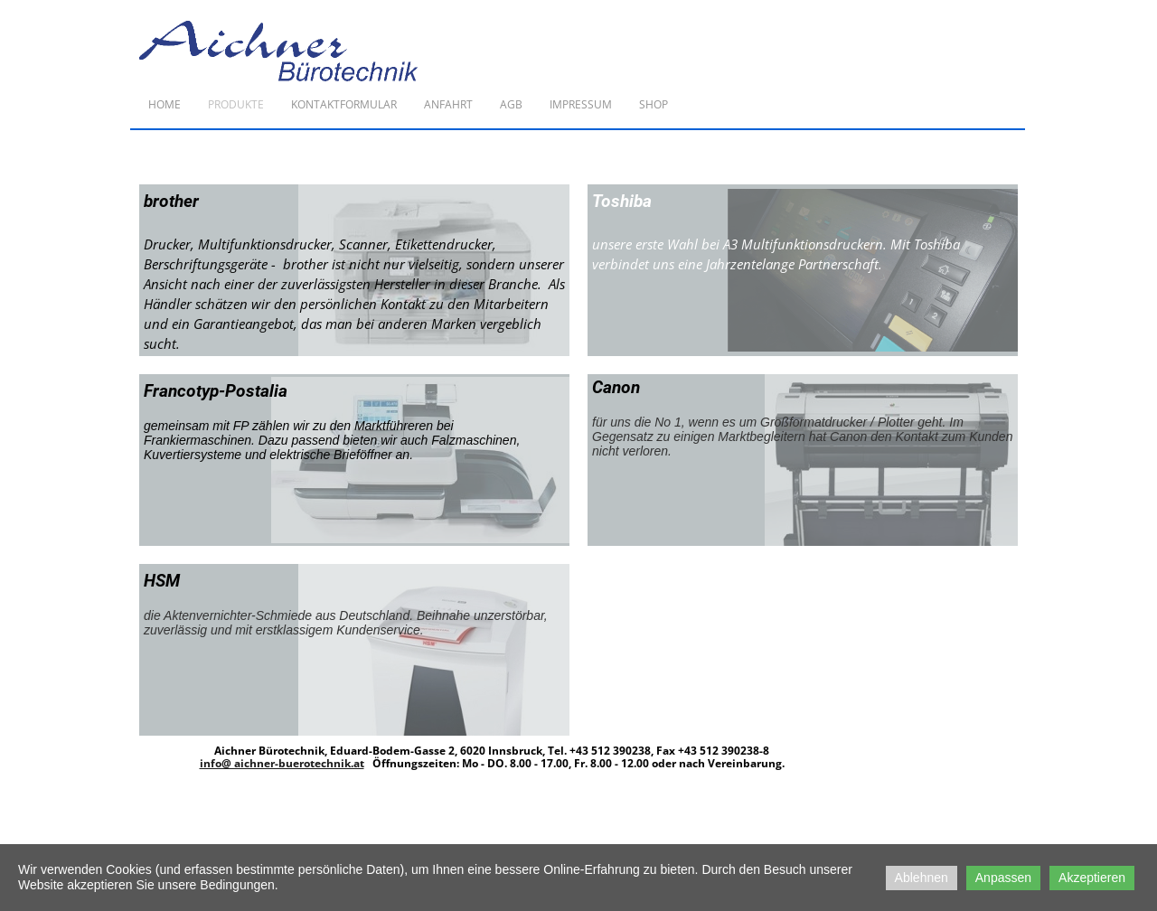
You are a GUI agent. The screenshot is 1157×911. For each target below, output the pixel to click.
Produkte (236, 104)
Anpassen (1003, 877)
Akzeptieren (1091, 877)
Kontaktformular (344, 104)
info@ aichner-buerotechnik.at (282, 763)
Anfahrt (448, 104)
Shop (653, 104)
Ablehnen (921, 877)
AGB (511, 104)
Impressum (581, 104)
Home (164, 104)
